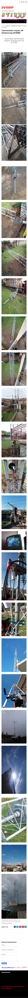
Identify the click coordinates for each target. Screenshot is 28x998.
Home (3, 25)
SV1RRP (7, 7)
